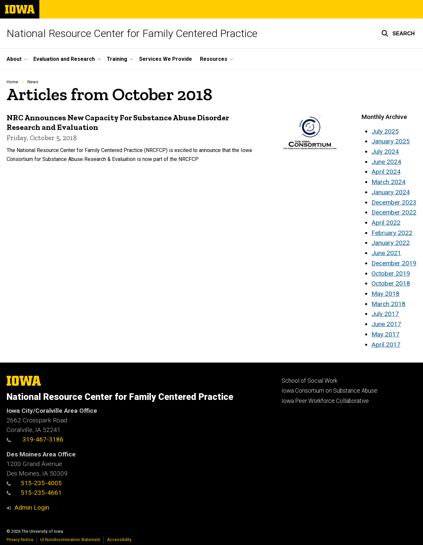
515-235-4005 (34, 483)
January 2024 (390, 192)
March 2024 (388, 182)
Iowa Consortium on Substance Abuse (329, 390)
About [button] (14, 59)
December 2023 (393, 202)
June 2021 (386, 253)
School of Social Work (309, 380)
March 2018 (388, 304)
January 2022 (390, 243)
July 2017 (385, 314)
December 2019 (393, 263)
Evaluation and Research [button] (64, 59)
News (32, 81)
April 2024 (386, 171)
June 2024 (386, 162)
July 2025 (385, 131)
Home (12, 81)
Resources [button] (213, 59)
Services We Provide (165, 59)
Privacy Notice (20, 539)
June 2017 (386, 324)
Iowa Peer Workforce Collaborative (325, 401)
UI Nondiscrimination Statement (70, 539)
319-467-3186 (35, 439)
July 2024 (385, 151)
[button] (398, 33)
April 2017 (386, 344)
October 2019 (390, 273)
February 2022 (391, 233)
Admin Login (31, 507)
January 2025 (390, 141)
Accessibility (119, 539)
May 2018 (385, 293)
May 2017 (385, 334)
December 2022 (393, 212)
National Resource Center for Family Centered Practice (132, 33)
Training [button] (117, 59)
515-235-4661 (34, 492)
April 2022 (386, 222)
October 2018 (390, 283)
